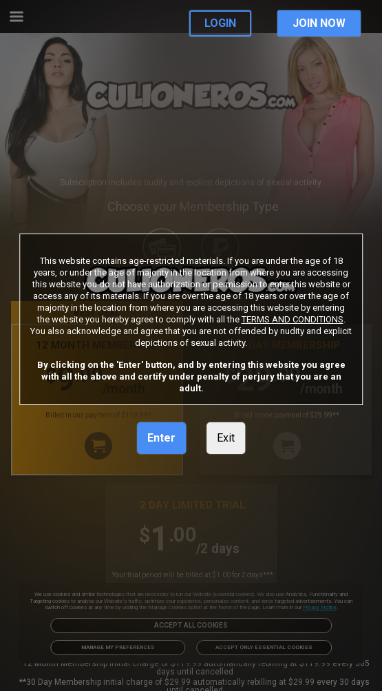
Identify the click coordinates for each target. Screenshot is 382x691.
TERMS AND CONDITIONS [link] (292, 319)
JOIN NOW (319, 23)
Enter (161, 437)
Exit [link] (226, 437)
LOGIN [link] (220, 23)
